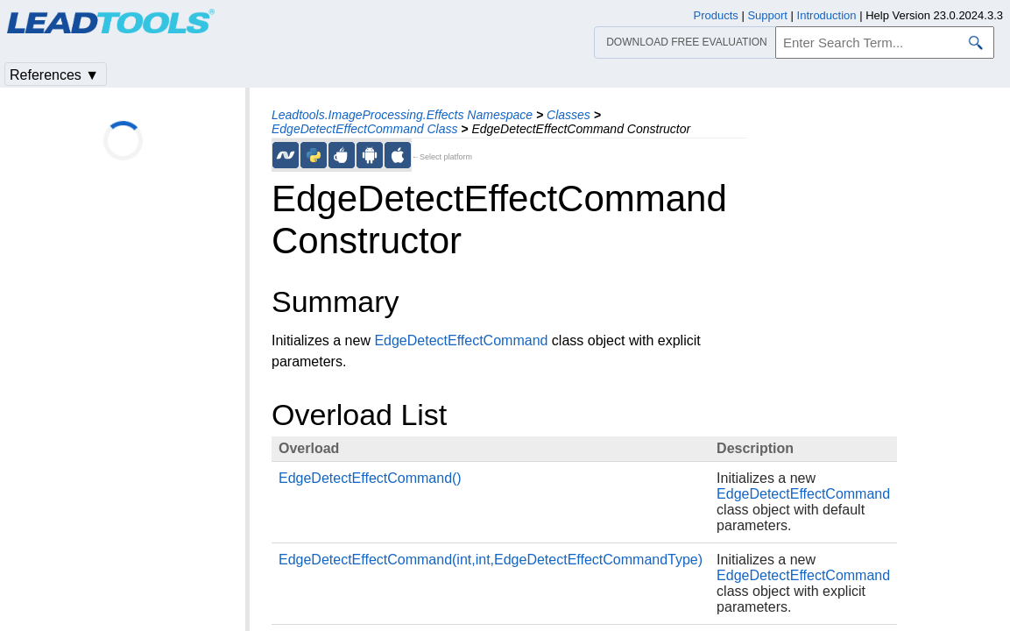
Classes (568, 115)
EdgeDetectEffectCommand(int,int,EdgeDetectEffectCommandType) (491, 559)
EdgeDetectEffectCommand (460, 340)
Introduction (827, 15)
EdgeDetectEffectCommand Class (364, 129)
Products (716, 15)
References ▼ (54, 74)
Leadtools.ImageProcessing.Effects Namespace (402, 115)
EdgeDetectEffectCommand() (370, 478)
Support (767, 15)
